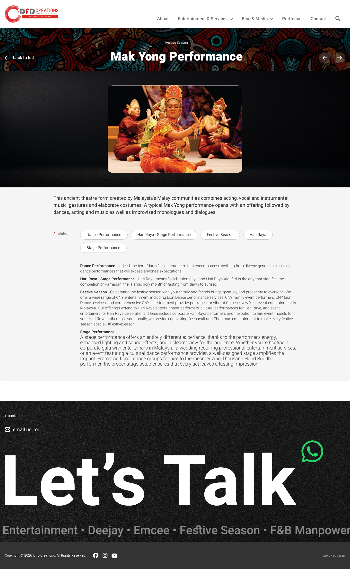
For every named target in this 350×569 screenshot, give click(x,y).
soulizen (339, 555)
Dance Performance (104, 235)
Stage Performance (103, 248)
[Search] (337, 19)
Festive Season (220, 235)
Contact (318, 19)
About (163, 19)
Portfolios (291, 19)
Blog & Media (257, 19)
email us (22, 429)
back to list (23, 57)
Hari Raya (258, 235)
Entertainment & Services (205, 19)
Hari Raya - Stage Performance (164, 235)
